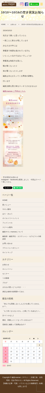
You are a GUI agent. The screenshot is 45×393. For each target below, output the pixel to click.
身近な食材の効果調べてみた (13, 292)
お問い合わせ (7, 243)
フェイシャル (7, 223)
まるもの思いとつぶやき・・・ (14, 287)
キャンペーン (7, 269)
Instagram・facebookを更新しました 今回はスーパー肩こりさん (21, 181)
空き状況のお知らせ (10, 177)
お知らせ (13, 24)
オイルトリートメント (10, 218)
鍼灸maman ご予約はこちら (14, 91)
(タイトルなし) (8, 315)
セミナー (5, 274)
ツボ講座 (5, 278)
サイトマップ (7, 252)
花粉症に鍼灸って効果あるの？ (14, 324)
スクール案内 (7, 227)
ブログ (4, 283)
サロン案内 (6, 209)
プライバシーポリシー (10, 248)
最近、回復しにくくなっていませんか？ (17, 320)
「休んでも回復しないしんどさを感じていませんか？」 (20, 305)
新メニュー (6, 205)
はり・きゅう (7, 214)
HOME (3, 24)
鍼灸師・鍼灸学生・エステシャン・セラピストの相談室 (21, 237)
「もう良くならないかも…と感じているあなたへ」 (21, 311)
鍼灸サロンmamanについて (12, 232)
